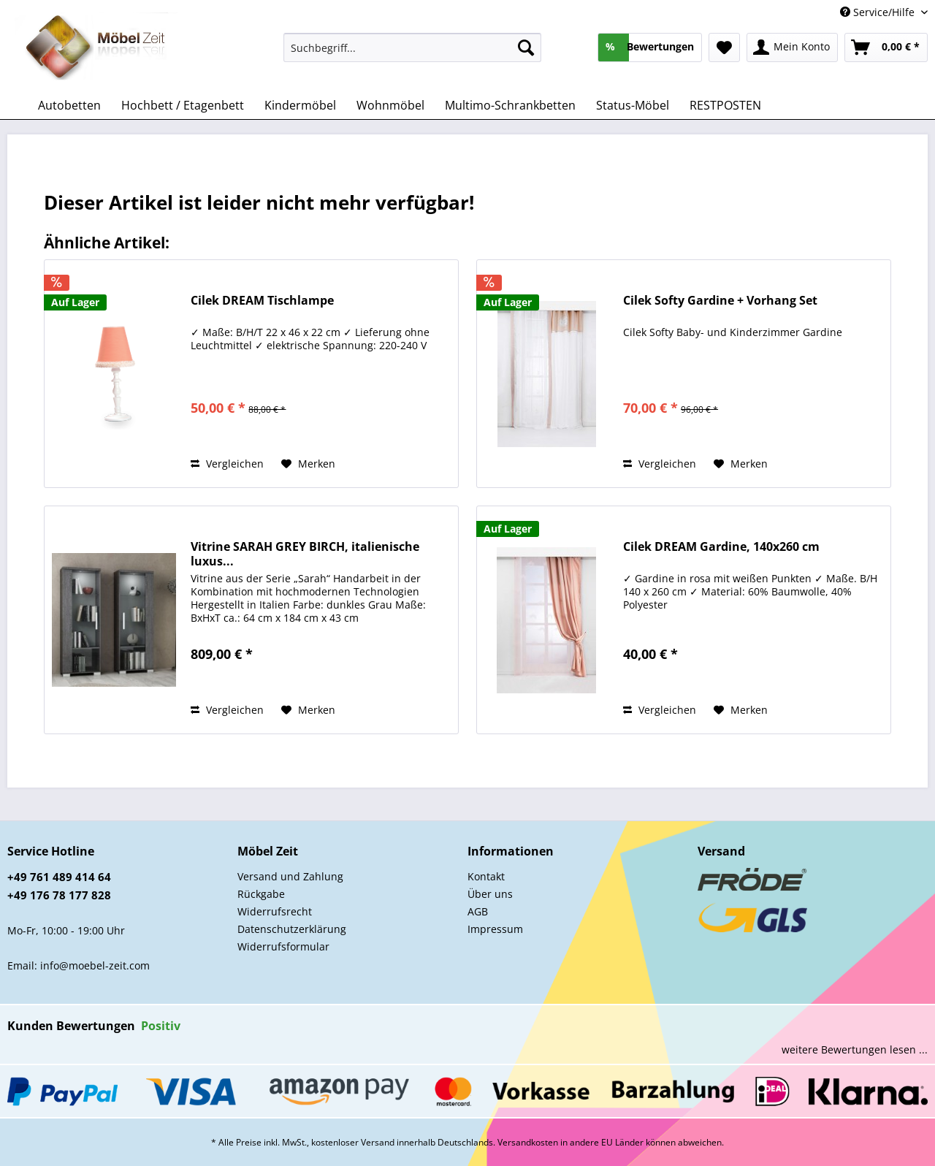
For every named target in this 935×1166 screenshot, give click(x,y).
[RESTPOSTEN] (725, 105)
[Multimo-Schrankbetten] (510, 105)
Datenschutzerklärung (291, 929)
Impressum (495, 929)
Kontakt (486, 876)
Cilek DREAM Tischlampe (262, 300)
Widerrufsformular (283, 946)
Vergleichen (227, 463)
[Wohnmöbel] (390, 105)
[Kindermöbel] (300, 105)
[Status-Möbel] (632, 105)
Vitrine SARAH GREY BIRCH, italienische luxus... (305, 553)
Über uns (490, 894)
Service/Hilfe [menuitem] (878, 12)
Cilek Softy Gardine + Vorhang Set (720, 300)
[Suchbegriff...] (412, 47)
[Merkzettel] (724, 47)
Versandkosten (527, 1142)
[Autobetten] (69, 105)
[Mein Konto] (792, 47)
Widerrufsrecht (274, 911)
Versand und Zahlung (290, 876)
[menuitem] (412, 54)
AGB (478, 911)
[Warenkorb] (886, 47)
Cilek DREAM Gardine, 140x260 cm (721, 547)
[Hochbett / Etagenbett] (182, 105)
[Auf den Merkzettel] (308, 464)
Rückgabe (261, 894)
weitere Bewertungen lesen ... (855, 1049)
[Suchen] (526, 47)
